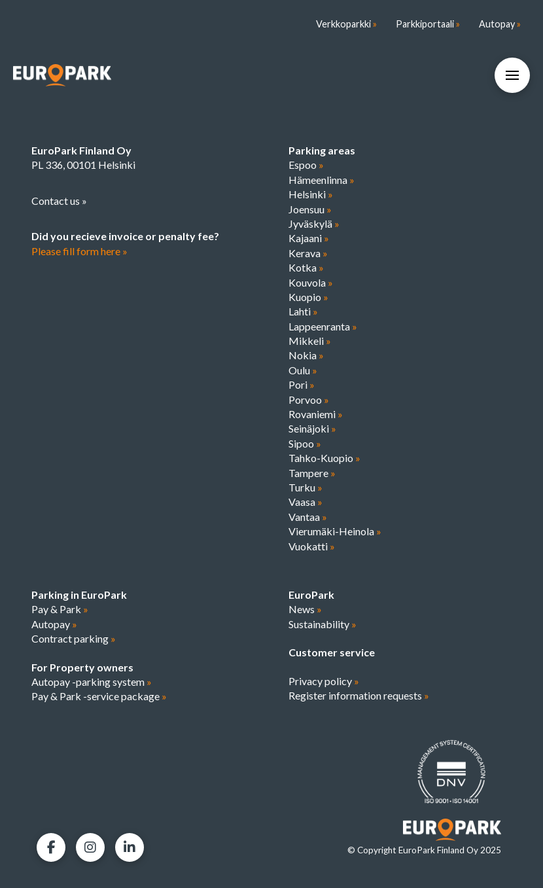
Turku (306, 487)
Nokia (306, 355)
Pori (302, 384)
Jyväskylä (314, 223)
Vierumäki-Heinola (335, 531)
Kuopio (308, 297)
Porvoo (309, 399)
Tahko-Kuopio (324, 458)
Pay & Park (59, 609)
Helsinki (311, 194)
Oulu (303, 370)
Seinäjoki (312, 428)
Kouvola (311, 282)
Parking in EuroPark (79, 594)
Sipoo (305, 443)
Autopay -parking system (91, 681)
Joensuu (310, 209)
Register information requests (359, 695)
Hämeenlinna (322, 179)
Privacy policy (324, 681)
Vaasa (306, 501)
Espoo (306, 164)
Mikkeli (310, 340)
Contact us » (59, 200)
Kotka (306, 267)
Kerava (308, 253)
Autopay (54, 624)
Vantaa (308, 516)
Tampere (312, 473)
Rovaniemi (316, 414)
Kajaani (309, 238)
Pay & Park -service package (99, 696)
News (305, 609)
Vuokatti (312, 546)
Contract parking (73, 638)
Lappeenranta (323, 326)
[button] (512, 75)
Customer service (332, 652)
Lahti (303, 311)
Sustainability (323, 624)
